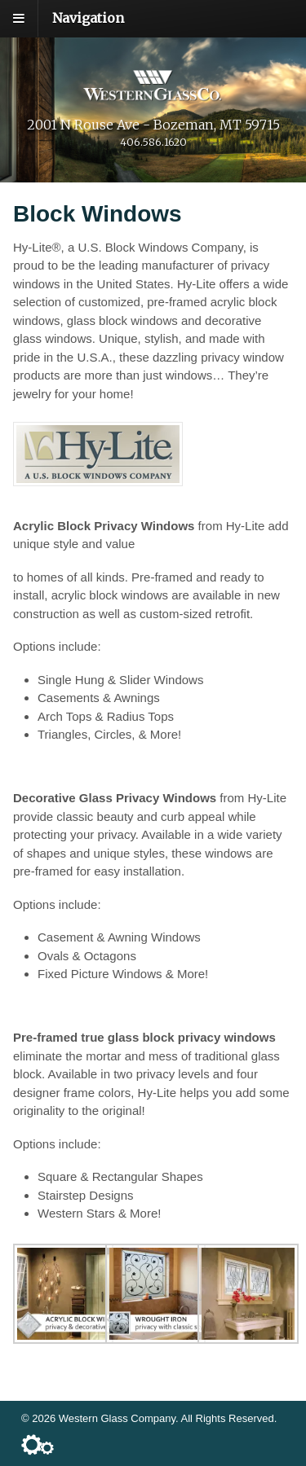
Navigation (88, 18)
